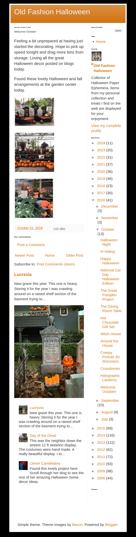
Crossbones (110, 369)
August (107, 412)
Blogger (111, 525)
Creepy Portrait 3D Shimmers (110, 357)
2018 (101, 186)
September (110, 400)
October (107, 229)
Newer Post (24, 255)
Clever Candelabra (45, 463)
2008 (101, 478)
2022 (101, 157)
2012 (101, 450)
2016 (101, 200)
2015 (101, 428)
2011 (101, 457)
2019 (101, 179)
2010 (101, 464)
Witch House (110, 334)
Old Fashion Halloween (52, 12)
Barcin (77, 525)
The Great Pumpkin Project (108, 295)
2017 (101, 193)
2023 (101, 150)
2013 (101, 442)
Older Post (74, 255)
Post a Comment (31, 245)
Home (50, 255)
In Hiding (107, 251)
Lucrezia (23, 274)
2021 (101, 164)
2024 (101, 143)
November (109, 218)
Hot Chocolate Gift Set (109, 322)
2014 (101, 435)
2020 (101, 172)
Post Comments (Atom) (56, 264)
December (109, 206)
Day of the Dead (43, 436)
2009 (101, 471)
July (105, 419)
